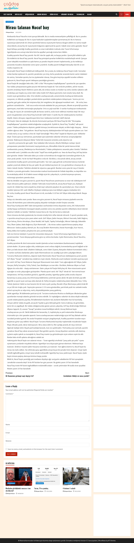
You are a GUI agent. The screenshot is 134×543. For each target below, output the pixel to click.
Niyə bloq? (18, 14)
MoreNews (102, 541)
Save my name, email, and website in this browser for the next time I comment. (35, 449)
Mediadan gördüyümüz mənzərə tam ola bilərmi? (18, 489)
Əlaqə (89, 14)
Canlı (124, 14)
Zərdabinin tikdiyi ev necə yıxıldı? (68, 374)
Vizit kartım (8, 14)
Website (8, 441)
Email (8, 433)
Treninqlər (80, 14)
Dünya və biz (54, 14)
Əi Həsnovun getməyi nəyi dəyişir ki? (26, 374)
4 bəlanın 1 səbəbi (69, 488)
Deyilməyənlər (9, 21)
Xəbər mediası (42, 14)
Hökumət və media (67, 14)
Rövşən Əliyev (10, 32)
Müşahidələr (29, 14)
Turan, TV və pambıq (41, 488)
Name (8, 424)
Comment (10, 394)
